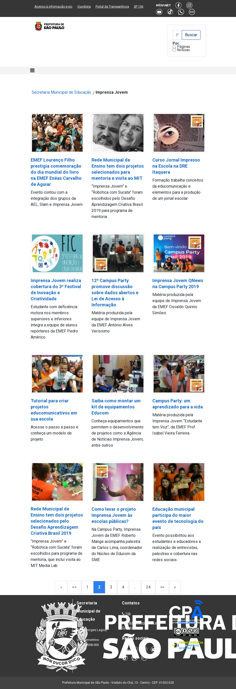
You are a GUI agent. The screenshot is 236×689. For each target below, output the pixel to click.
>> (162, 587)
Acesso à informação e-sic (53, 6)
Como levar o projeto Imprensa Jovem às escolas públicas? (114, 515)
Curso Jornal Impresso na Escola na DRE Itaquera (176, 166)
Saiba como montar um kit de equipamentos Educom (116, 407)
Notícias (183, 49)
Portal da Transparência (112, 6)
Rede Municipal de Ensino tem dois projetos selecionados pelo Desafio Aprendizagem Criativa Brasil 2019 (57, 521)
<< (74, 587)
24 (148, 587)
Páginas (183, 46)
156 (128, 614)
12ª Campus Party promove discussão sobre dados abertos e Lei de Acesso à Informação (115, 292)
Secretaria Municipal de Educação (61, 92)
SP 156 (138, 6)
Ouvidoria (84, 6)
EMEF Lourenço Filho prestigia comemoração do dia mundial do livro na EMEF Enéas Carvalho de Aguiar (56, 172)
